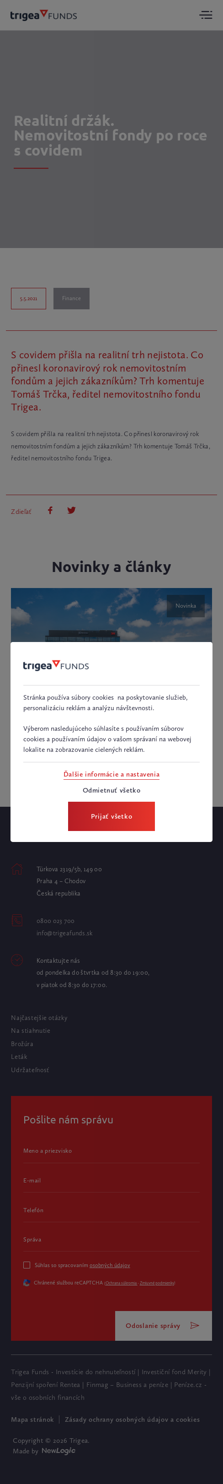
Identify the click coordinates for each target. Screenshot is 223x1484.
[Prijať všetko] (111, 816)
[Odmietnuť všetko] (112, 790)
